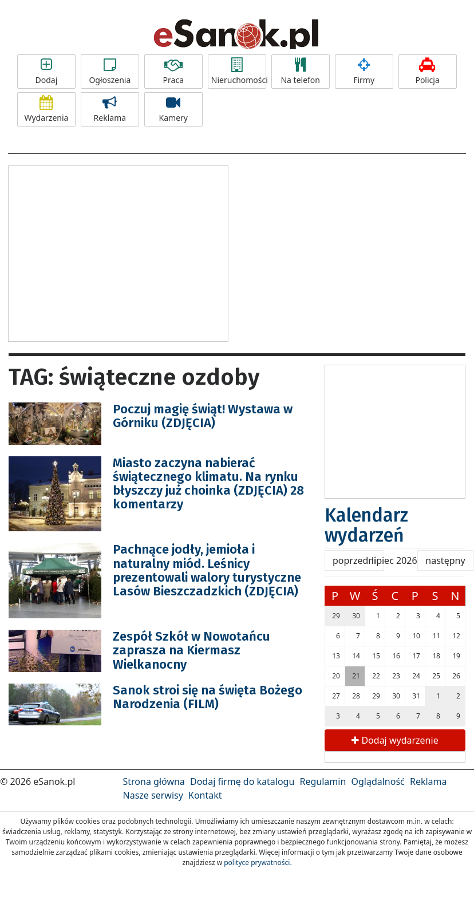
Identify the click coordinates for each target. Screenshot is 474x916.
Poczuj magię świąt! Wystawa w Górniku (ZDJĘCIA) (203, 416)
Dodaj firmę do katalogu (242, 781)
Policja (427, 71)
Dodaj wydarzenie (394, 740)
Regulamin (323, 781)
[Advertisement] (118, 252)
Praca (173, 71)
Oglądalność (377, 781)
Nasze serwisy (153, 795)
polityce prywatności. (257, 862)
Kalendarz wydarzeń (366, 525)
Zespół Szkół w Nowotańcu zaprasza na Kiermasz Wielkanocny (191, 650)
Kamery (173, 109)
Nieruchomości (238, 71)
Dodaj (46, 71)
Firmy (364, 71)
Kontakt (205, 795)
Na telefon (300, 71)
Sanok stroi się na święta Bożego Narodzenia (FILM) (207, 697)
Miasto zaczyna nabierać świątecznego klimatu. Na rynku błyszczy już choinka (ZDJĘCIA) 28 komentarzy (208, 483)
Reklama (110, 109)
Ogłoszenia (110, 71)
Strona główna (154, 781)
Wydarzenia (46, 109)
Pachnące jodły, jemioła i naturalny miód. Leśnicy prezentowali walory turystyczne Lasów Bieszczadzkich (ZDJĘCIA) (207, 570)
